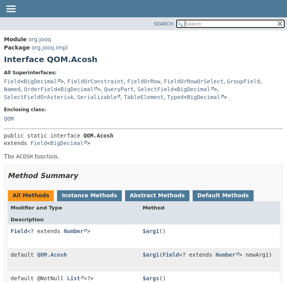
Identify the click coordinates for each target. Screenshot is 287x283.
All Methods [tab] (31, 195)
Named (12, 89)
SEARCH (163, 24)
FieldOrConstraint (95, 81)
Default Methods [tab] (223, 195)
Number (74, 231)
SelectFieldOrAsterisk (39, 97)
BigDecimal (40, 81)
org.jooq (39, 39)
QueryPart (119, 89)
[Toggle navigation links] (10, 9)
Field (12, 81)
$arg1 (151, 231)
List (73, 278)
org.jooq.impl (49, 47)
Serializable (97, 97)
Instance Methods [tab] (89, 195)
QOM (9, 119)
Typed (175, 97)
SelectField (155, 89)
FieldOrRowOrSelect (194, 81)
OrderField (40, 89)
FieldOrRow (143, 81)
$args (151, 278)
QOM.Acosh (52, 255)
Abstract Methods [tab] (157, 195)
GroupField (243, 81)
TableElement (144, 97)
